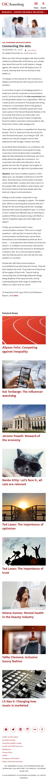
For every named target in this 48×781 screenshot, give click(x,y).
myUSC (4, 755)
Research (7, 12)
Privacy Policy (7, 752)
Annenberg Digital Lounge (11, 743)
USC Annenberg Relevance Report (16, 42)
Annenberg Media (8, 740)
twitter (13, 729)
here (16, 295)
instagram (27, 729)
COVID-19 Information (10, 737)
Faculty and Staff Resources (12, 746)
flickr (35, 729)
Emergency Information (10, 758)
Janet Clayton (31, 50)
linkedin (20, 729)
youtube (6, 729)
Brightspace (6, 749)
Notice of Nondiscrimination (12, 762)
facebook (42, 729)
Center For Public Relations (28, 12)
